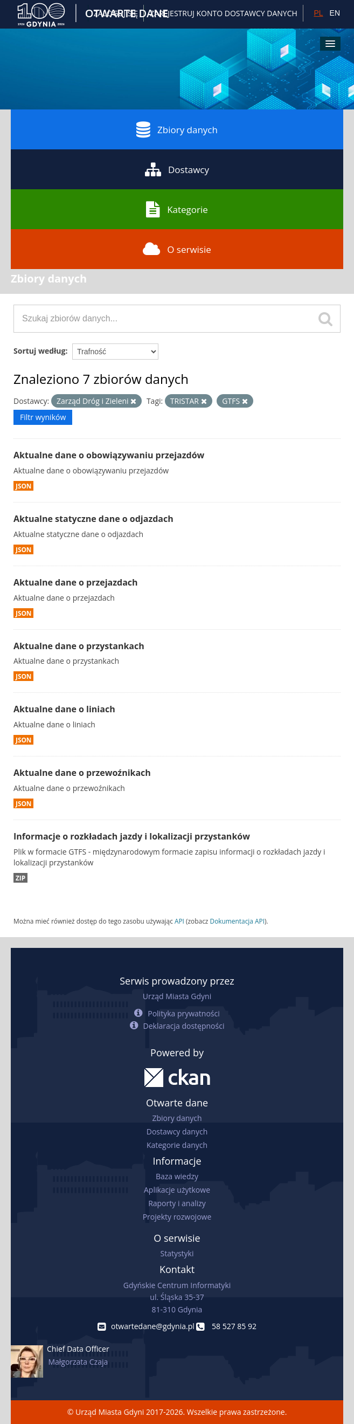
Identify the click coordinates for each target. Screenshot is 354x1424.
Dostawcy (177, 169)
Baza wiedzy (177, 1176)
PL (318, 13)
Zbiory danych (177, 129)
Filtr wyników (43, 417)
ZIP (20, 877)
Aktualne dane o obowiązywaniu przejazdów (108, 455)
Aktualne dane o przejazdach (75, 582)
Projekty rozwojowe (177, 1217)
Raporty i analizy (177, 1203)
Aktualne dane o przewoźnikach (82, 773)
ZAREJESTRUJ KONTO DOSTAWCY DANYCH (223, 13)
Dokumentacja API (237, 921)
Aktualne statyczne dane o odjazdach (93, 519)
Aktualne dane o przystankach (78, 646)
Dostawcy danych (177, 1131)
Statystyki (176, 1253)
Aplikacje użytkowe (177, 1190)
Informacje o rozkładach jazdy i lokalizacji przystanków (131, 836)
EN (335, 13)
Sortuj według (39, 351)
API (179, 921)
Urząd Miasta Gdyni (177, 996)
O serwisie (177, 249)
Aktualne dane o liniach (64, 709)
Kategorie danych (177, 1145)
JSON (23, 485)
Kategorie (177, 209)
